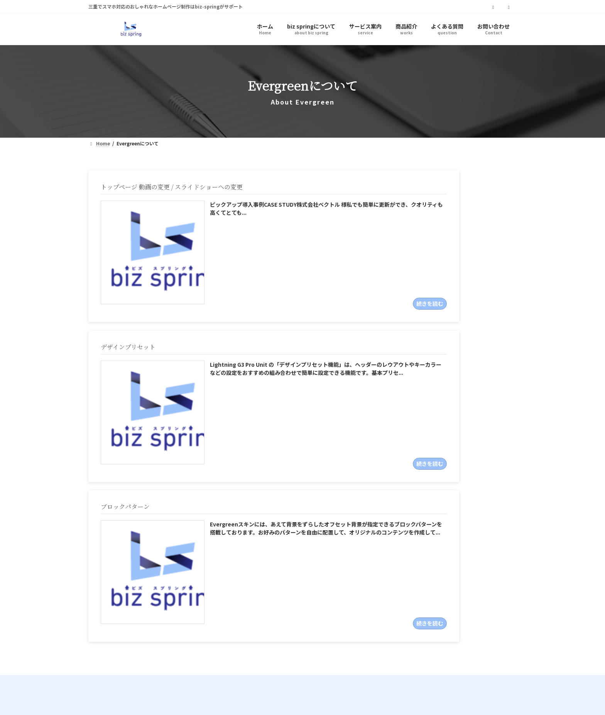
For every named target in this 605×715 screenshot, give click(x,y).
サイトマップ (185, 680)
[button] (437, 571)
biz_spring (160, 562)
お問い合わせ (236, 680)
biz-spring (292, 667)
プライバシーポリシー (124, 680)
